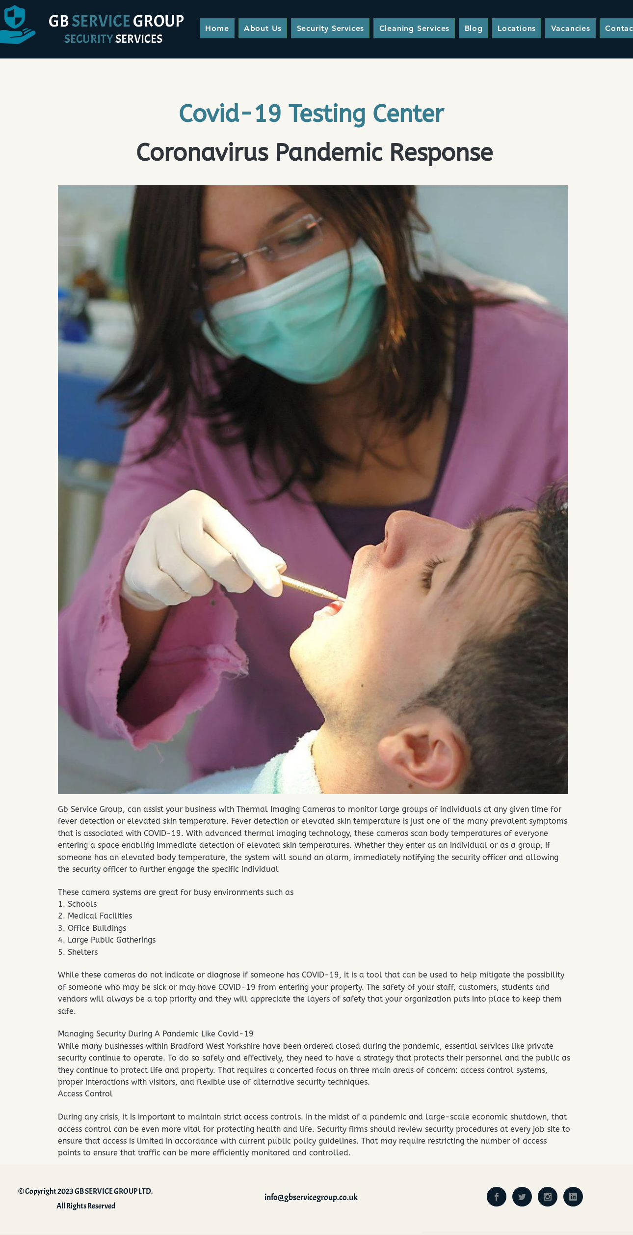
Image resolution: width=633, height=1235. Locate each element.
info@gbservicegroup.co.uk (311, 1197)
